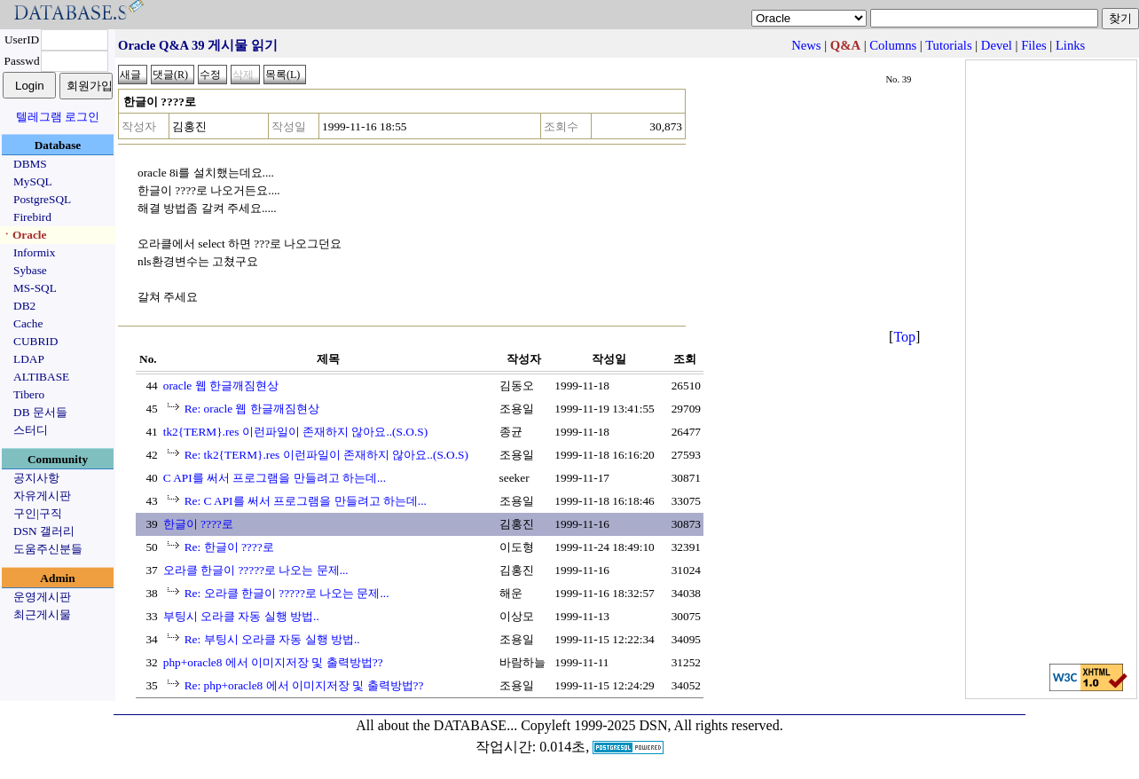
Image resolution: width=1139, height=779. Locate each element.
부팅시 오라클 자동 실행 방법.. (241, 616)
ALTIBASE (41, 376)
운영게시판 (42, 596)
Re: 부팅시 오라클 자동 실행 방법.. (272, 639)
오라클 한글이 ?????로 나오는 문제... (256, 570)
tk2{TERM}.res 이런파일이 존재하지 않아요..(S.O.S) (295, 431)
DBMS (30, 163)
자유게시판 (42, 495)
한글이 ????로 (198, 524)
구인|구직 (37, 513)
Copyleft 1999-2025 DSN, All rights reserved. (652, 725)
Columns (892, 45)
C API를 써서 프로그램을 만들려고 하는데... (274, 477)
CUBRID (35, 341)
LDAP (28, 359)
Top (904, 336)
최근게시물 (42, 614)
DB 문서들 (40, 412)
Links (1070, 45)
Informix (34, 252)
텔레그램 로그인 (57, 116)
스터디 (30, 430)
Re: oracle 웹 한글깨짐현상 (252, 408)
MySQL (32, 181)
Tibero (28, 394)
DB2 (24, 305)
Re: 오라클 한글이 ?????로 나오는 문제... (287, 593)
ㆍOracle (23, 234)
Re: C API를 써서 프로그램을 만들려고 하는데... (306, 501)
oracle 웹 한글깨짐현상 (221, 385)
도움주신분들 (47, 548)
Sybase (30, 270)
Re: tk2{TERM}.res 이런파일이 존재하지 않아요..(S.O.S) (326, 454)
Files (1034, 45)
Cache (28, 323)
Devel (996, 45)
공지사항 (36, 477)
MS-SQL (35, 288)
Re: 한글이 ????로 (229, 547)
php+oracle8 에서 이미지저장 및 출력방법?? (273, 662)
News (806, 45)
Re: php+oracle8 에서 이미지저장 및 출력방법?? (304, 685)
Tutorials (948, 45)
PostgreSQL (42, 199)
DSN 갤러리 (44, 531)
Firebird (32, 217)
